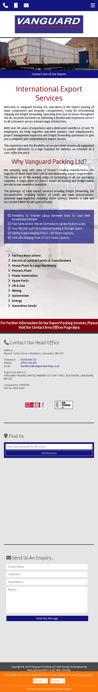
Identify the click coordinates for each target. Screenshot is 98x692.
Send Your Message (47, 618)
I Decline (57, 680)
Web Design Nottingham (70, 667)
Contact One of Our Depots (49, 74)
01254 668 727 (29, 359)
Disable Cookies (63, 689)
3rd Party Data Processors (40, 689)
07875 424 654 (29, 363)
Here (76, 327)
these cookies (85, 674)
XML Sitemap (63, 670)
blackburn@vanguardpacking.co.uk (40, 366)
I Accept (40, 680)
